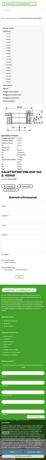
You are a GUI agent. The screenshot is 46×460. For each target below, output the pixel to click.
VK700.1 (9, 76)
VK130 (9, 42)
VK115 (9, 36)
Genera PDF (25, 186)
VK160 (15, 18)
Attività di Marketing (8, 267)
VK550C (9, 59)
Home (3, 18)
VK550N (9, 65)
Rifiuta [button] (12, 452)
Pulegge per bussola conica (12, 95)
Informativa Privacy (7, 260)
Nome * (3, 206)
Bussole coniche (8, 28)
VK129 (9, 39)
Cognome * (4, 215)
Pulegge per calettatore (11, 98)
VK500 (9, 56)
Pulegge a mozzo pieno (10, 91)
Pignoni (5, 88)
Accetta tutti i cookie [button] (33, 452)
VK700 (9, 73)
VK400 (9, 51)
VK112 (9, 34)
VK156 (9, 45)
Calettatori (9, 18)
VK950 (9, 82)
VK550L (9, 62)
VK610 (9, 70)
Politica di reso (8, 326)
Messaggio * (5, 254)
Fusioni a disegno (9, 101)
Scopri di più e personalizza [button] (23, 456)
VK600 (9, 68)
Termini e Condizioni (10, 321)
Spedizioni (7, 323)
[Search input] (23, 9)
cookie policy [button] (37, 442)
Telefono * (4, 235)
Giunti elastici (7, 85)
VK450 (9, 53)
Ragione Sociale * (6, 395)
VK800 (9, 79)
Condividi (8, 186)
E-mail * (3, 225)
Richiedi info (11, 190)
